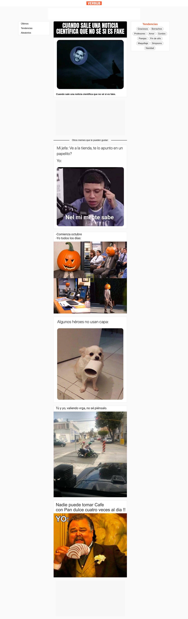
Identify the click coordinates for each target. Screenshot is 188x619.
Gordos (162, 33)
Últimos (25, 23)
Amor (151, 33)
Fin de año (155, 38)
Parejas (142, 38)
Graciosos (143, 29)
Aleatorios (26, 33)
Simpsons (157, 43)
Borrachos (157, 29)
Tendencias (26, 28)
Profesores (139, 33)
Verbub (94, 3)
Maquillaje (143, 43)
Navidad (150, 48)
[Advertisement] (94, 13)
